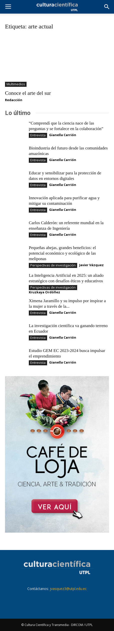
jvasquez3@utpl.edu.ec (68, 588)
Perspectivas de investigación (53, 265)
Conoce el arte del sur (28, 93)
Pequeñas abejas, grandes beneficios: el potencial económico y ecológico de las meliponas (62, 253)
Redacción (13, 100)
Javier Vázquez (91, 265)
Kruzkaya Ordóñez (44, 292)
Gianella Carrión (62, 135)
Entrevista (38, 135)
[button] (107, 7)
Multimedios (16, 84)
